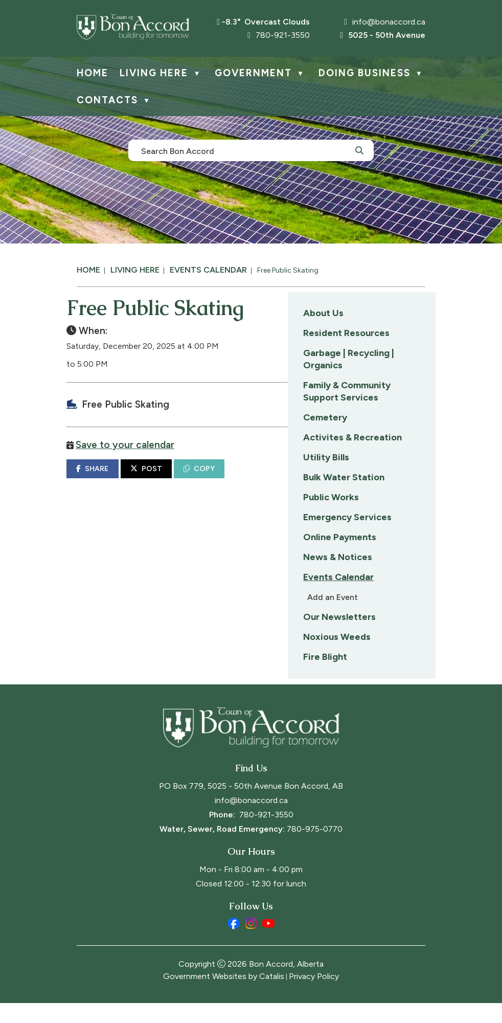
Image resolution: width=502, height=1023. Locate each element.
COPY (357, 478)
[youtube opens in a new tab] (268, 943)
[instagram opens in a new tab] (251, 943)
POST (304, 478)
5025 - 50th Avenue (382, 35)
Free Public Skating (287, 270)
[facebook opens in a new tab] (233, 943)
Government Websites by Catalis (223, 996)
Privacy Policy (314, 996)
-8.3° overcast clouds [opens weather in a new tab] (266, 22)
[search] (245, 150)
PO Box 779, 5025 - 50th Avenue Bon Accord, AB (251, 806)
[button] (359, 150)
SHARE (250, 478)
